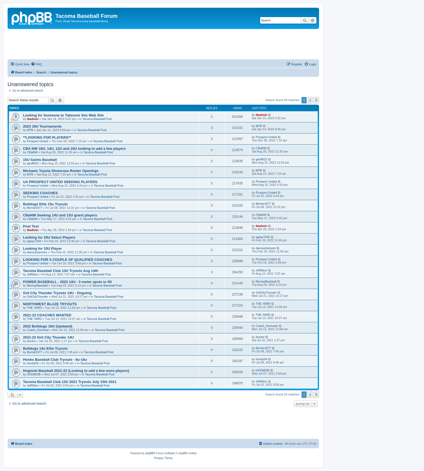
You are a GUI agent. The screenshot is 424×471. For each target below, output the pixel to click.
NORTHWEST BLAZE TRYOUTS (50, 304)
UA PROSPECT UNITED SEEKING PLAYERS (60, 182)
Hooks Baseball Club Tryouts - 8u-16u (55, 360)
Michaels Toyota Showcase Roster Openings (61, 171)
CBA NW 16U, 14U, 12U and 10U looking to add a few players (74, 149)
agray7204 (34, 241)
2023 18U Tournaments (42, 126)
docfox (31, 341)
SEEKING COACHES (40, 193)
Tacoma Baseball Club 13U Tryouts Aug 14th (60, 271)
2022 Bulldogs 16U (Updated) (47, 326)
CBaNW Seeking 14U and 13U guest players (60, 215)
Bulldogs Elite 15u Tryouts (45, 204)
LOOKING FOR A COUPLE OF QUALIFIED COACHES (67, 260)
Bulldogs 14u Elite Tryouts (45, 348)
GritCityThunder (37, 296)
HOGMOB (34, 374)
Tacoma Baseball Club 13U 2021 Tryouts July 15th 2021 (70, 382)
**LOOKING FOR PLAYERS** (47, 137)
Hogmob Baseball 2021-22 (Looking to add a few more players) (76, 371)
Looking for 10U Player (42, 248)
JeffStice (32, 274)
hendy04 (32, 363)
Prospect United (37, 141)
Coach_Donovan (38, 330)
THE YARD (34, 307)
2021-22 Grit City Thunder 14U (48, 337)
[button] (316, 100)
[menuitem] (36, 64)
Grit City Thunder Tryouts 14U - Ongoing (57, 293)
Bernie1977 (34, 207)
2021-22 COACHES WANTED (47, 315)
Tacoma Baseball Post (97, 119)
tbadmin (33, 119)
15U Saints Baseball (40, 160)
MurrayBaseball (37, 285)
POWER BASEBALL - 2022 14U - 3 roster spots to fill (67, 282)
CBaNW (32, 152)
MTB (30, 130)
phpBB (149, 453)
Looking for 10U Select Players (49, 237)
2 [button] (310, 100)
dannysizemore (37, 252)
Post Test (31, 226)
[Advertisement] (163, 44)
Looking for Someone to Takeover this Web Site (63, 115)
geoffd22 (33, 163)
